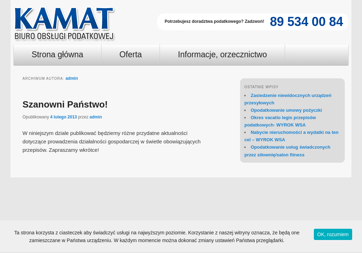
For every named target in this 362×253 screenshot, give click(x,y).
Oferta (130, 54)
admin (71, 78)
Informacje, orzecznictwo (222, 54)
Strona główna (57, 54)
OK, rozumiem (333, 234)
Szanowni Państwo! (65, 104)
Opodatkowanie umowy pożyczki (286, 110)
